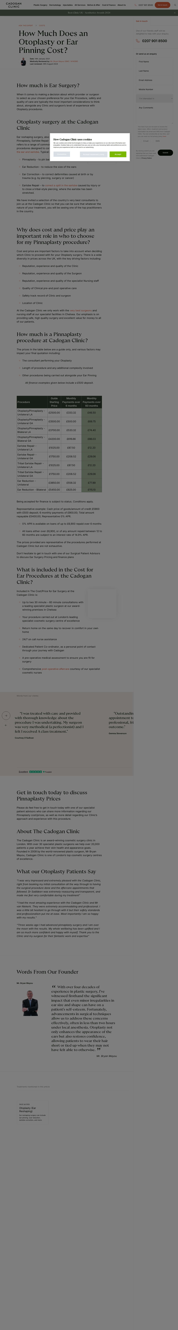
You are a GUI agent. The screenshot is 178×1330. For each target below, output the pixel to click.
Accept (118, 154)
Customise (61, 154)
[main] (90, 147)
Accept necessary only (93, 154)
